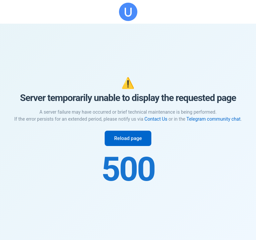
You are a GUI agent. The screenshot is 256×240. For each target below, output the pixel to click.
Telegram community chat (213, 119)
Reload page (128, 138)
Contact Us (155, 119)
